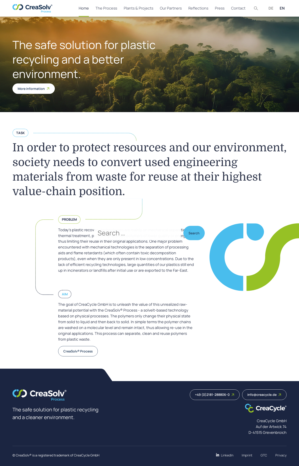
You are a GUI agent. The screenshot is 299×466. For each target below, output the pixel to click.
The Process (106, 8)
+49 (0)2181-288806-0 (214, 394)
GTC (264, 455)
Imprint (247, 455)
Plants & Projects (138, 8)
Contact (238, 8)
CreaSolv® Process (78, 351)
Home (84, 8)
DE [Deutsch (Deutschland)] (270, 8)
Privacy (281, 455)
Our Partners (171, 8)
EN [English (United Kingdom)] (282, 8)
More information (34, 88)
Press (219, 8)
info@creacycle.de (264, 394)
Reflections (198, 8)
